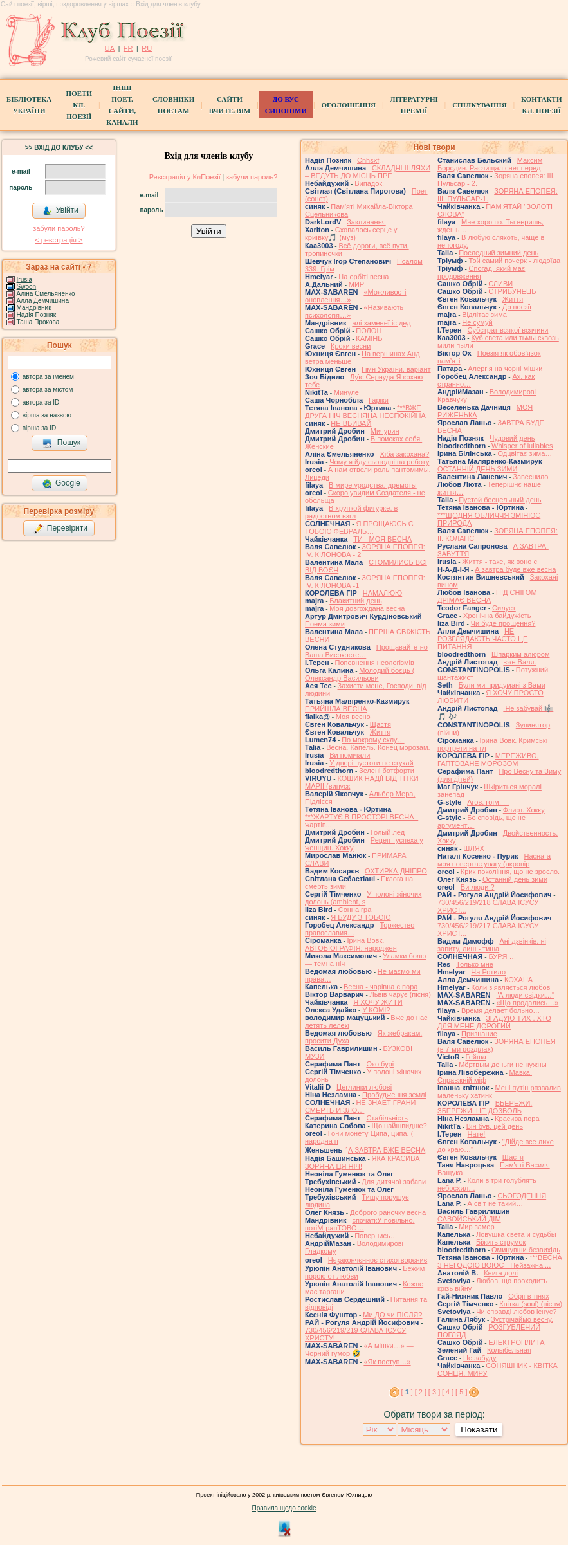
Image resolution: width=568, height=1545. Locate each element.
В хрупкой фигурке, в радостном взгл (351, 512)
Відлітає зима (484, 314)
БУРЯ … (502, 956)
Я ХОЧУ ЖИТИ (377, 1002)
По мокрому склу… (373, 740)
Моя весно (353, 716)
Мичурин (385, 431)
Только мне (474, 964)
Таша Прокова (38, 321)
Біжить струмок (501, 1242)
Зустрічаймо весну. (522, 1319)
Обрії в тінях (528, 1296)
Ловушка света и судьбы (516, 1234)
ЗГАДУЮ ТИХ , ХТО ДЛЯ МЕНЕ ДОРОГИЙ (494, 1022)
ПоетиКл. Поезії (79, 104)
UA (110, 48)
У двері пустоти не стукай (371, 763)
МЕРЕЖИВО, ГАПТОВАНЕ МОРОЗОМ (488, 759)
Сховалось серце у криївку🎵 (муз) (351, 233)
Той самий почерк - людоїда (515, 260)
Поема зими (325, 624)
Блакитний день (355, 601)
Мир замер (476, 1226)
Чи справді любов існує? (516, 1311)
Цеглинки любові (364, 1087)
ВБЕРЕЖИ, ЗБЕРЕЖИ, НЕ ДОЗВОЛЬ (484, 1107)
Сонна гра (355, 909)
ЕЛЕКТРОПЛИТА (516, 1342)
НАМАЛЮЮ (382, 593)
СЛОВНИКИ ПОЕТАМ (173, 104)
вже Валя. (519, 662)
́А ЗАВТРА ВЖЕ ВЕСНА (386, 1150)
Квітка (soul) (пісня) (530, 1304)
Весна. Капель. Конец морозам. (378, 747)
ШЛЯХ (473, 848)
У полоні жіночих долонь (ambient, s (363, 898)
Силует (504, 608)
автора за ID (41, 402)
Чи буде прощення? (503, 623)
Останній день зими (514, 879)
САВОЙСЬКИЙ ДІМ (469, 1219)
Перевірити (60, 529)
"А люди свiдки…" (525, 995)
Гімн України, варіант (396, 369)
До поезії (516, 307)
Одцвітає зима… (524, 453)
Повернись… (375, 1235)
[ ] (407, 1392)
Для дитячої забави (394, 1181)
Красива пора (517, 1118)
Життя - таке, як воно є (499, 561)
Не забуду (479, 1358)
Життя (380, 732)
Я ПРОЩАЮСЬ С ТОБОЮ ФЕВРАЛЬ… (359, 527)
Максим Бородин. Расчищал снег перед (489, 164)
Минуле (346, 392)
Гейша (476, 1057)
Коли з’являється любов (510, 987)
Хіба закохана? (404, 454)
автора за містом (48, 389)
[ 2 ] (420, 1392)
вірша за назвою (47, 415)
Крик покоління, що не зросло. (510, 871)
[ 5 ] (461, 1392)
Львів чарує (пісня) (400, 994)
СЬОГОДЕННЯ (521, 1196)
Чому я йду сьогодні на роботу (379, 462)
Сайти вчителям (229, 104)
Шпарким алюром (520, 654)
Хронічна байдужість (497, 615)
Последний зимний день (498, 253)
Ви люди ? (478, 887)
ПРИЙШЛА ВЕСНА (336, 709)
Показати (479, 1429)
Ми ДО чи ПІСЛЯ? (392, 1315)
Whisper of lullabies (522, 446)
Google (61, 484)
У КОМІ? (376, 1010)
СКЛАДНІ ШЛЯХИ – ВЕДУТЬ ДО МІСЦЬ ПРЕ (367, 171)
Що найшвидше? (399, 1125)
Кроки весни (351, 346)
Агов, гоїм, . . (488, 802)
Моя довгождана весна (367, 608)
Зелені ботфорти (386, 770)
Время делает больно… (500, 1010)
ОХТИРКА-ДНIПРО (396, 871)
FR (128, 48)
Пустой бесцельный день (500, 500)
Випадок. (369, 183)
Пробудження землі (394, 1095)
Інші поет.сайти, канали (122, 105)
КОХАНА (518, 979)
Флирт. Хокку (524, 810)
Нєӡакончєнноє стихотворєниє (377, 1260)
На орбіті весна (363, 276)
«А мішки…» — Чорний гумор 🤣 (359, 1349)
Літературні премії (413, 104)
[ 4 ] (447, 1392)
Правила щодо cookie (284, 1508)
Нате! (477, 1134)
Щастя (380, 724)
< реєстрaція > (58, 240)
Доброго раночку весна (388, 1212)
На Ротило (488, 972)
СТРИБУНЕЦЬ (512, 291)
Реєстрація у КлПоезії (185, 177)
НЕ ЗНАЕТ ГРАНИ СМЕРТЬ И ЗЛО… (360, 1106)
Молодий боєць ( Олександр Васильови (359, 674)
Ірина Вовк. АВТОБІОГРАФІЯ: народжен (351, 944)
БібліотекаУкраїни (28, 104)
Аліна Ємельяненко (46, 293)
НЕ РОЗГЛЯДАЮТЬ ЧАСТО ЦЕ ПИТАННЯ (482, 638)
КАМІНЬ (369, 338)
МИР (356, 284)
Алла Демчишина (43, 300)
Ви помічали (349, 755)
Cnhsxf (368, 160)
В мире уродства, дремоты (373, 485)
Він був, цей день (494, 1126)
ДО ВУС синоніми (286, 104)
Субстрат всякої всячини (508, 330)
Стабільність (387, 1118)
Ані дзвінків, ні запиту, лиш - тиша (491, 945)
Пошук (61, 443)
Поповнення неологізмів (374, 662)
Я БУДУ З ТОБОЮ (360, 917)
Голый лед (388, 832)
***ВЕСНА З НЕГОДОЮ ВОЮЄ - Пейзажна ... (499, 1261)
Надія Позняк (37, 314)
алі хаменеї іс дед (381, 323)
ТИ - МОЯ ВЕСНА (382, 539)
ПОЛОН (368, 330)
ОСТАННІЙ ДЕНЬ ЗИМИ (477, 469)
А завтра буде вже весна (515, 569)
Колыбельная (509, 1350)
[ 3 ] (434, 1392)
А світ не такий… (496, 1203)
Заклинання (366, 222)
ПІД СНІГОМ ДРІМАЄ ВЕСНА (487, 596)
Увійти (60, 211)
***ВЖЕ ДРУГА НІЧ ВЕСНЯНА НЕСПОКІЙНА (365, 411)
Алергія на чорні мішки (505, 368)
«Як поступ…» (386, 1362)
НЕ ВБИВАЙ (351, 423)
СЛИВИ (500, 284)
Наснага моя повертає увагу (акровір (494, 860)
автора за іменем (48, 376)
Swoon (27, 286)
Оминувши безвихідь (525, 1250)
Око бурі (380, 1064)
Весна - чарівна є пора (380, 987)
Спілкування (479, 105)
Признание (479, 1034)
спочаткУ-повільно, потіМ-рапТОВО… (360, 1224)
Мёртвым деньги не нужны (502, 1064)
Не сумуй (477, 322)
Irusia (24, 279)
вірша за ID (39, 428)
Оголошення (348, 105)
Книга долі (501, 1273)
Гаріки (379, 400)
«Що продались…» (527, 1003)
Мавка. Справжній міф (484, 1076)
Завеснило (530, 476)
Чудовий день (512, 438)
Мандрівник (34, 307)
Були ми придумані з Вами (502, 685)
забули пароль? (58, 228)
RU (147, 48)
